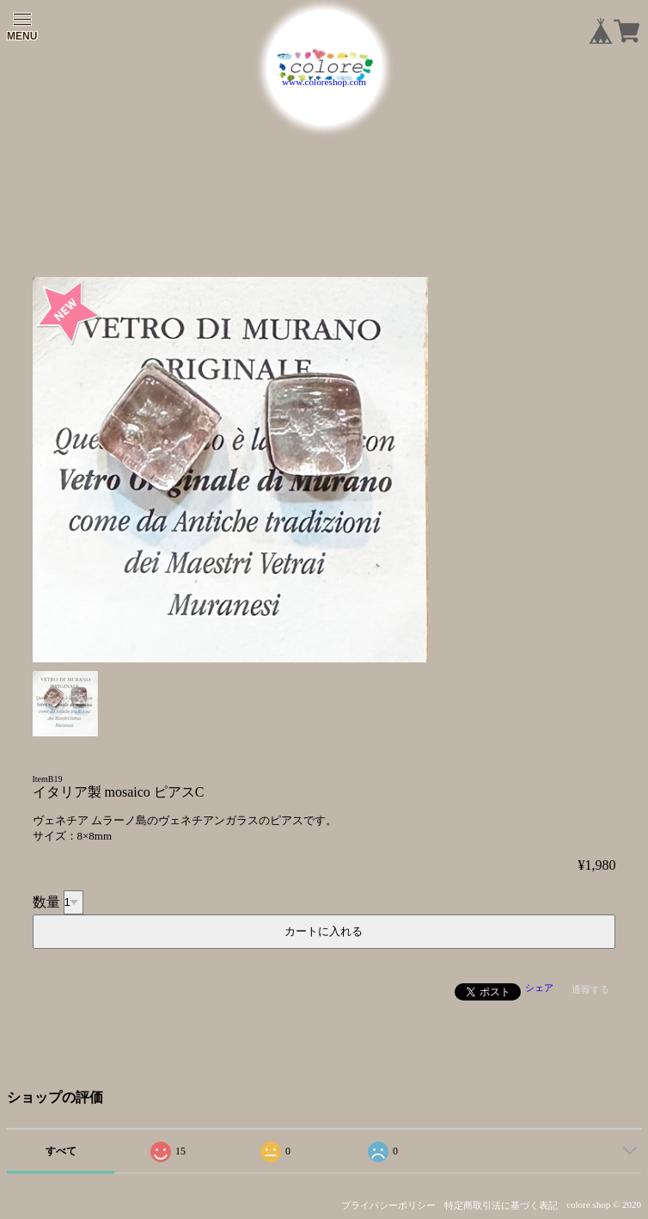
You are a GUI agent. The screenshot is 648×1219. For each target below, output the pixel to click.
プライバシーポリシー (388, 1205)
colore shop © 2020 (603, 1204)
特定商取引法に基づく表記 (501, 1205)
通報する (590, 989)
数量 (46, 901)
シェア (539, 987)
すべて (61, 1151)
